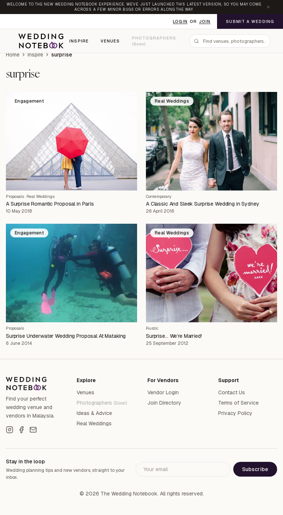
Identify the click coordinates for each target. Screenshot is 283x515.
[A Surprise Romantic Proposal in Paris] (71, 141)
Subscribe (255, 469)
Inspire (79, 41)
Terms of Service (238, 402)
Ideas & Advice (94, 413)
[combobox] (229, 41)
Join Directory (164, 402)
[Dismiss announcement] (268, 7)
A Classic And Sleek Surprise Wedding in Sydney (202, 203)
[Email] (33, 429)
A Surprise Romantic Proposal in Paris (50, 203)
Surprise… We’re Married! (174, 336)
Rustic (152, 328)
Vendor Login (163, 392)
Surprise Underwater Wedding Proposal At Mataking (66, 336)
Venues (110, 41)
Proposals (15, 196)
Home (13, 54)
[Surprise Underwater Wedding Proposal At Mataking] (71, 273)
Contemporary (158, 196)
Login (180, 21)
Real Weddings (41, 196)
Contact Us (231, 392)
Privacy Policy (235, 413)
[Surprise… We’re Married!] (211, 273)
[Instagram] (9, 429)
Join (204, 21)
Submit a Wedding (250, 21)
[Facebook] (21, 429)
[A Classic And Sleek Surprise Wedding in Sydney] (211, 141)
